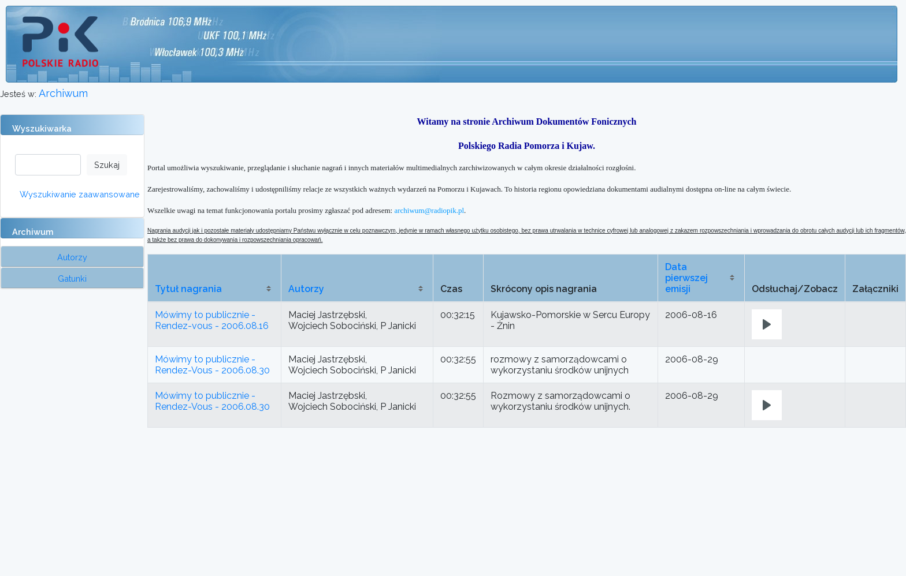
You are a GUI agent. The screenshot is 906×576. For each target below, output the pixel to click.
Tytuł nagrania (188, 288)
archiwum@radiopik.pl (429, 210)
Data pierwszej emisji (686, 277)
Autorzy (306, 288)
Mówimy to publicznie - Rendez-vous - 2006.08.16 (212, 320)
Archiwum (63, 93)
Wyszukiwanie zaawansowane (80, 194)
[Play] (767, 324)
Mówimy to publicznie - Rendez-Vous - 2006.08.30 (212, 365)
